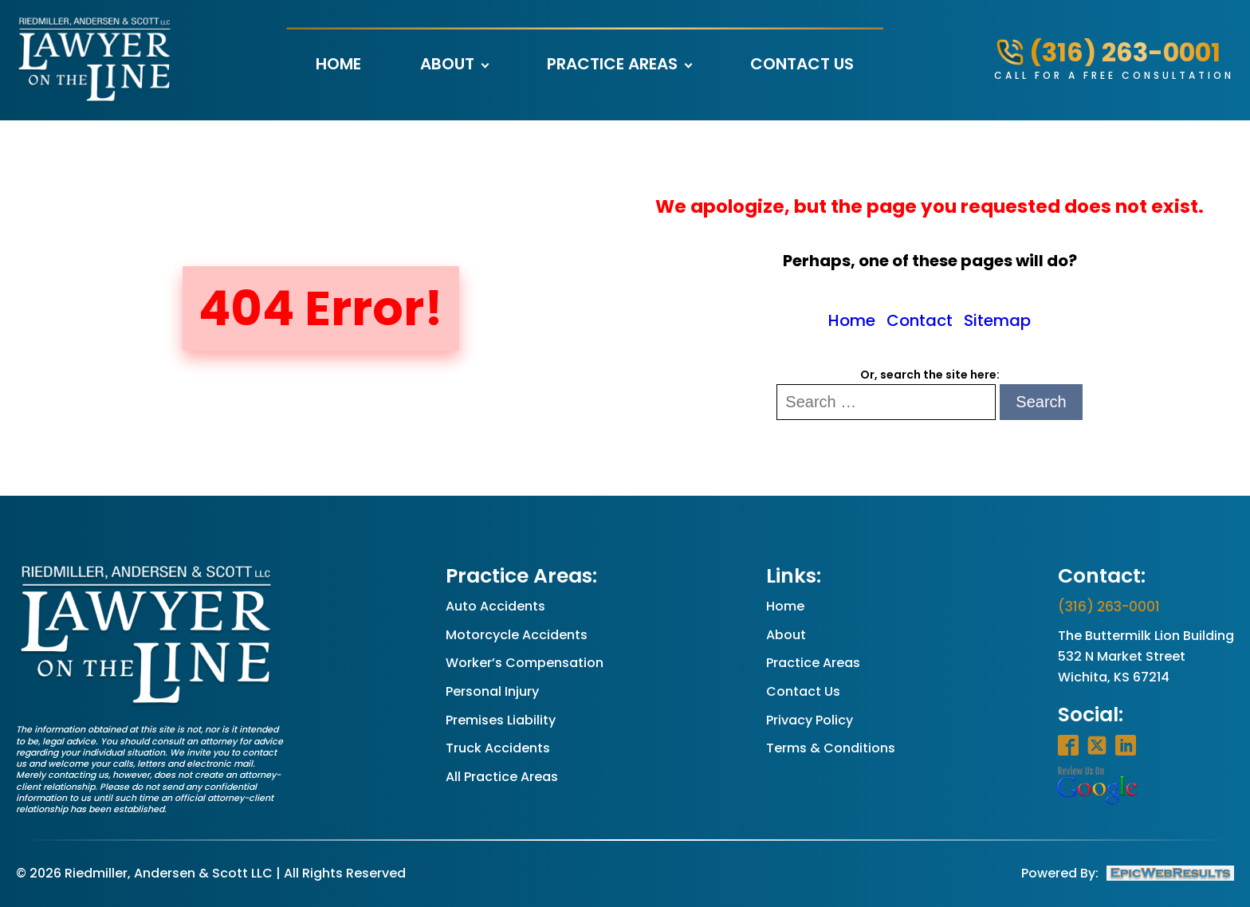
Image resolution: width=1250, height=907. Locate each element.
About (447, 64)
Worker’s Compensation (524, 663)
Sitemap (997, 320)
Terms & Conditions (830, 748)
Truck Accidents (498, 748)
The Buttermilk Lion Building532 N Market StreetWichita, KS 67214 (1146, 655)
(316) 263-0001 (1109, 606)
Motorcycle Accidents (517, 635)
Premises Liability (501, 720)
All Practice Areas (502, 777)
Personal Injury (492, 691)
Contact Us (802, 64)
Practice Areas (612, 64)
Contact (919, 320)
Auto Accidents (495, 606)
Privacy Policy (809, 720)
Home (338, 64)
